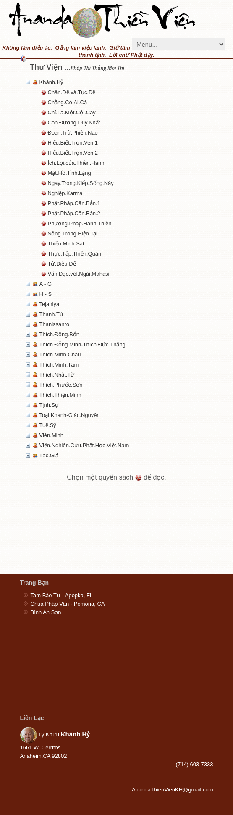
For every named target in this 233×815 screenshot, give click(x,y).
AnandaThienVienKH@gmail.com (172, 789)
